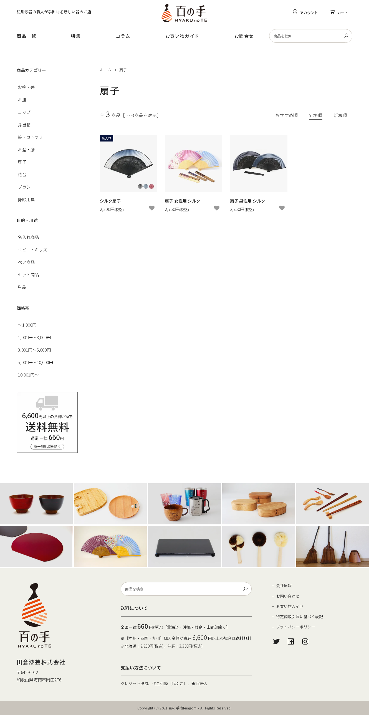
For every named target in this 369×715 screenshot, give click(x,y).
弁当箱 (24, 124)
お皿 (22, 99)
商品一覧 (26, 35)
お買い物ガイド (182, 35)
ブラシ (24, 187)
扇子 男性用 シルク (248, 201)
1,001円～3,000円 (34, 337)
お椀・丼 (26, 87)
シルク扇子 (110, 201)
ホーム (106, 69)
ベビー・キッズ (32, 249)
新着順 (340, 115)
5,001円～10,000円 (35, 362)
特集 (76, 35)
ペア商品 (26, 262)
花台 (22, 174)
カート (342, 12)
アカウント (309, 12)
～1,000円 (27, 325)
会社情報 (284, 585)
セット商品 (28, 274)
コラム (123, 35)
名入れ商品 (28, 237)
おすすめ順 (286, 115)
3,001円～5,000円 (34, 350)
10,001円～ (28, 375)
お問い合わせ (288, 596)
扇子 (123, 69)
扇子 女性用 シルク (182, 201)
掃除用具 (26, 199)
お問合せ (244, 35)
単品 (22, 287)
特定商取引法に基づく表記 (299, 616)
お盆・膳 (26, 149)
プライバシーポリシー (295, 627)
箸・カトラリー (32, 137)
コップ (24, 112)
